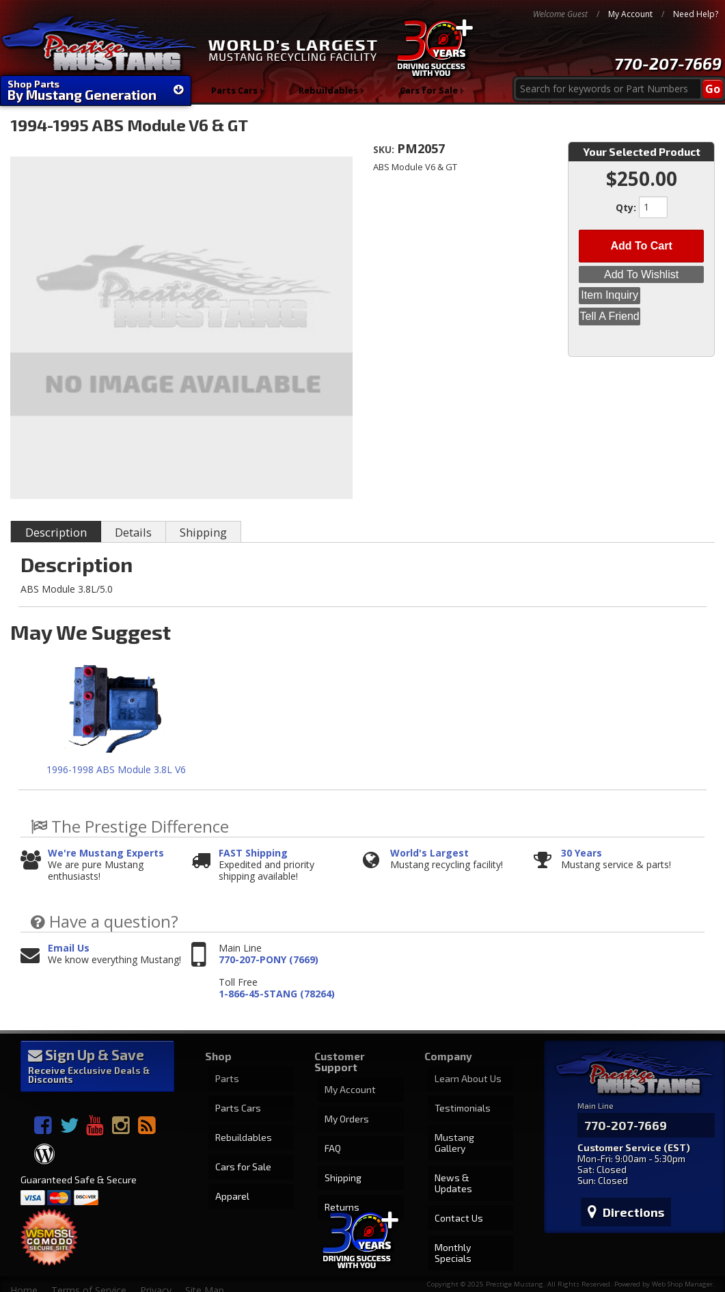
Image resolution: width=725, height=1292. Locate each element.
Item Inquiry (641, 285)
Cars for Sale (430, 95)
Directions (619, 1191)
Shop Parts (96, 90)
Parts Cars (234, 95)
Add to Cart (641, 242)
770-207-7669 (668, 63)
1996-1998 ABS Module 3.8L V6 (116, 769)
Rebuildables (329, 95)
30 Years (581, 853)
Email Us (69, 948)
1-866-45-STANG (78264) (277, 994)
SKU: (385, 149)
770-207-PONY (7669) (268, 960)
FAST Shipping (253, 853)
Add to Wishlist (641, 268)
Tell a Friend (641, 303)
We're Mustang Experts (106, 853)
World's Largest (429, 853)
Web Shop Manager (682, 1270)
